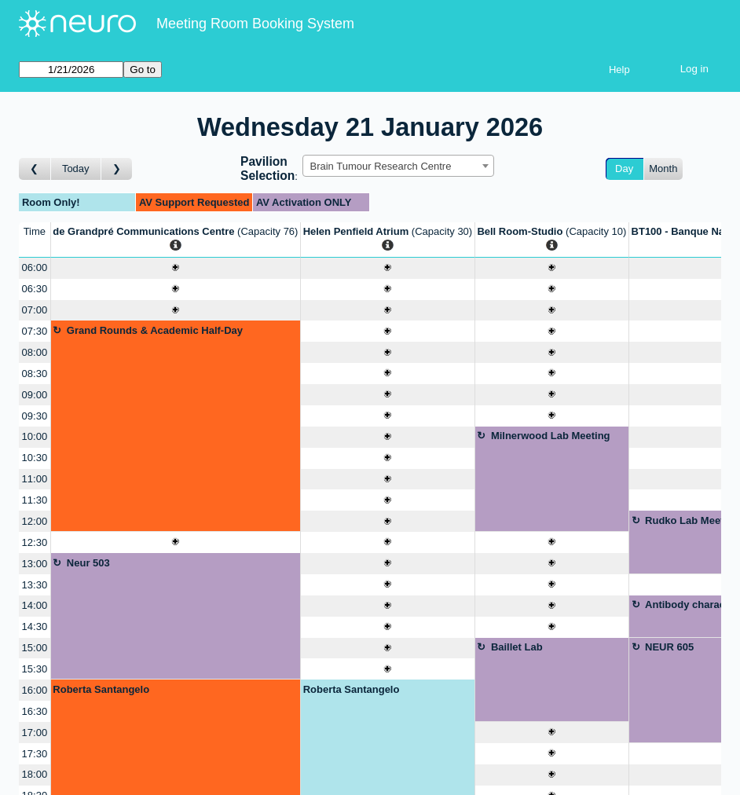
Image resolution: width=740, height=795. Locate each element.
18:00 (35, 774)
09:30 (35, 416)
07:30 (35, 331)
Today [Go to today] (76, 168)
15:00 (35, 648)
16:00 (35, 690)
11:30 (35, 500)
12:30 (35, 542)
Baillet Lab (517, 647)
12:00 (35, 521)
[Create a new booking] (175, 268)
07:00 (35, 310)
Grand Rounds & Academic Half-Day (155, 330)
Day (624, 168)
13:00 (35, 564)
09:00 (35, 395)
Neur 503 (88, 563)
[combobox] (398, 166)
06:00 (35, 267)
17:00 (35, 732)
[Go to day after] (117, 169)
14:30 (35, 626)
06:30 (35, 289)
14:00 (35, 605)
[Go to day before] (35, 169)
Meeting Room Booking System (255, 23)
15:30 (35, 669)
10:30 (35, 457)
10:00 (35, 436)
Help (619, 69)
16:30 (35, 711)
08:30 (35, 373)
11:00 (35, 479)
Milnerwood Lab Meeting (550, 435)
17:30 (35, 754)
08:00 (35, 352)
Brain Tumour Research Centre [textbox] (380, 166)
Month (663, 168)
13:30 (35, 585)
